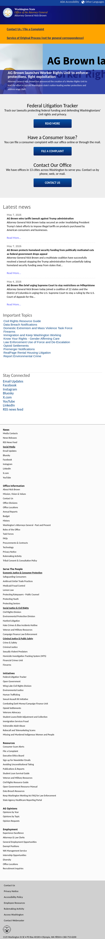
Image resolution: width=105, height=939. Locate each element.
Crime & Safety (10, 642)
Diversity (7, 860)
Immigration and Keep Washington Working (32, 335)
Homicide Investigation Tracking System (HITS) (24, 656)
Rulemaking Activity (12, 556)
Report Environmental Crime (22, 356)
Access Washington (13, 914)
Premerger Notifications (19, 349)
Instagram (7, 464)
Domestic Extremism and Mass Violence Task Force (37, 328)
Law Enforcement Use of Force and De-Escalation (36, 342)
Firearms (9, 331)
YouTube (7, 477)
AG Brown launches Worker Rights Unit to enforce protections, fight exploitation (48, 74)
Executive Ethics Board (13, 755)
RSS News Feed (10, 442)
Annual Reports (10, 512)
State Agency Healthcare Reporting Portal (22, 800)
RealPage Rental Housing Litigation (27, 352)
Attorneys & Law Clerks (14, 837)
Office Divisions (10, 503)
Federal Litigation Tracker (14, 677)
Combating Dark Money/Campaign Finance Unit (25, 703)
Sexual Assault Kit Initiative (15, 699)
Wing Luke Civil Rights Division (17, 686)
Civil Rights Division (12, 612)
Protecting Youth (11, 599)
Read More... (14, 237)
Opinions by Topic (11, 816)
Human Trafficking (11, 694)
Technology (8, 547)
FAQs (5, 538)
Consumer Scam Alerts (13, 747)
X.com (6, 473)
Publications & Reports (13, 769)
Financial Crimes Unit (13, 660)
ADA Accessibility (69, 2)
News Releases (10, 438)
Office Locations (10, 507)
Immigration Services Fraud (16, 721)
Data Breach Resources (13, 791)
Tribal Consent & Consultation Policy (20, 560)
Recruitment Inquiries (13, 868)
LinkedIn (7, 468)
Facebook (7, 459)
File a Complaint (10, 751)
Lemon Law (8, 590)
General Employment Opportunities (19, 842)
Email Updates (9, 451)
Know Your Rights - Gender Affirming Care (31, 338)
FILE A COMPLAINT (52, 151)
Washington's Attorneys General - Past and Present (27, 525)
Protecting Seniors (11, 603)
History (6, 520)
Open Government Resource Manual (20, 786)
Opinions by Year (11, 812)
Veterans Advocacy (12, 712)
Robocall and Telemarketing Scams (19, 730)
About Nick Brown (11, 489)
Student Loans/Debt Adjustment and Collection (25, 717)
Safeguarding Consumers (14, 577)
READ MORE (52, 123)
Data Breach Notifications (20, 324)
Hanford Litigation (11, 621)
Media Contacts (10, 433)
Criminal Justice (10, 647)
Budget (6, 516)
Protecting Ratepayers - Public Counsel (21, 594)
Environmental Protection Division (19, 616)
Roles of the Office (11, 529)
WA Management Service (15, 851)
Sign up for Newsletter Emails (16, 760)
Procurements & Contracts (15, 543)
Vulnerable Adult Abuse (14, 726)
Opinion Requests (11, 821)
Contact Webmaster (14, 920)
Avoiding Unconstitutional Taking (18, 764)
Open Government (12, 681)
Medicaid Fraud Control (14, 586)
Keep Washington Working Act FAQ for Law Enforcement (29, 795)
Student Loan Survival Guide (16, 773)
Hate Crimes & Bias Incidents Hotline (20, 625)
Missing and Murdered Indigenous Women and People (28, 734)
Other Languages (93, 2)
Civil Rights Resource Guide (22, 321)
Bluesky (6, 455)
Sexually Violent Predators (15, 651)
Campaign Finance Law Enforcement (20, 634)
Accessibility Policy (13, 897)
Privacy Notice (9, 552)
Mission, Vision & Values (14, 494)
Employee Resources (14, 902)
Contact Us (8, 498)
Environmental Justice (13, 690)
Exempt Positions (11, 846)
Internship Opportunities (14, 855)
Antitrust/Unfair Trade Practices (18, 581)
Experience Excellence (13, 833)
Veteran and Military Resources (17, 630)
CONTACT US (52, 183)
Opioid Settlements (16, 345)
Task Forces (8, 534)
